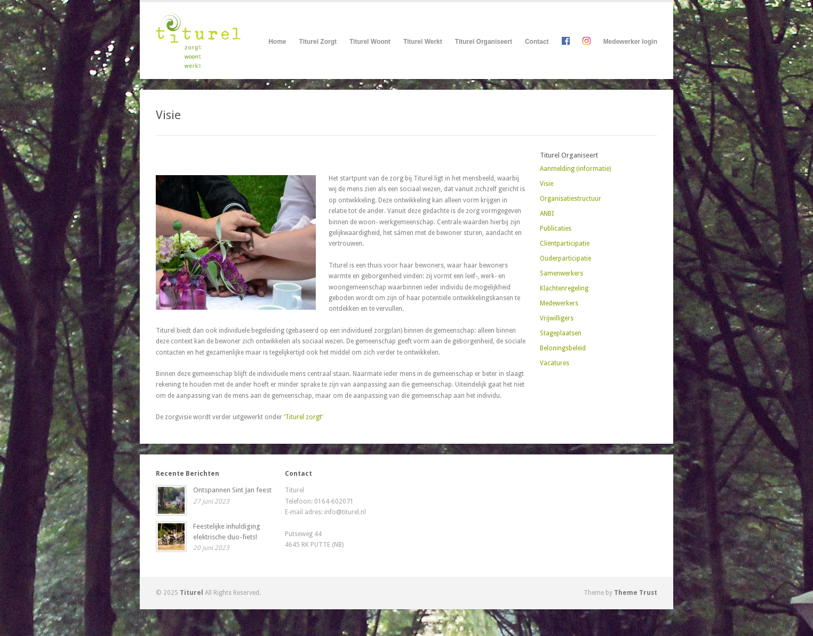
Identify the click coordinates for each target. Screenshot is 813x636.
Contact (537, 41)
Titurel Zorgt (318, 42)
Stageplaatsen (560, 333)
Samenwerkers (561, 273)
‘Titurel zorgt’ (303, 417)
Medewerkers (559, 303)
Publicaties (555, 228)
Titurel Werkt (422, 42)
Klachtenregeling (564, 288)
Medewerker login (630, 41)
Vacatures (554, 363)
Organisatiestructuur (570, 198)
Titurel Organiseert (483, 42)
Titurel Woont (369, 42)
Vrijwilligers (556, 318)
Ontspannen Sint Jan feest (232, 490)
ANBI (547, 213)
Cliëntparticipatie (564, 243)
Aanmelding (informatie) (575, 168)
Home (277, 41)
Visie (546, 183)
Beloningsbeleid (563, 348)
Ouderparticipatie (565, 258)
